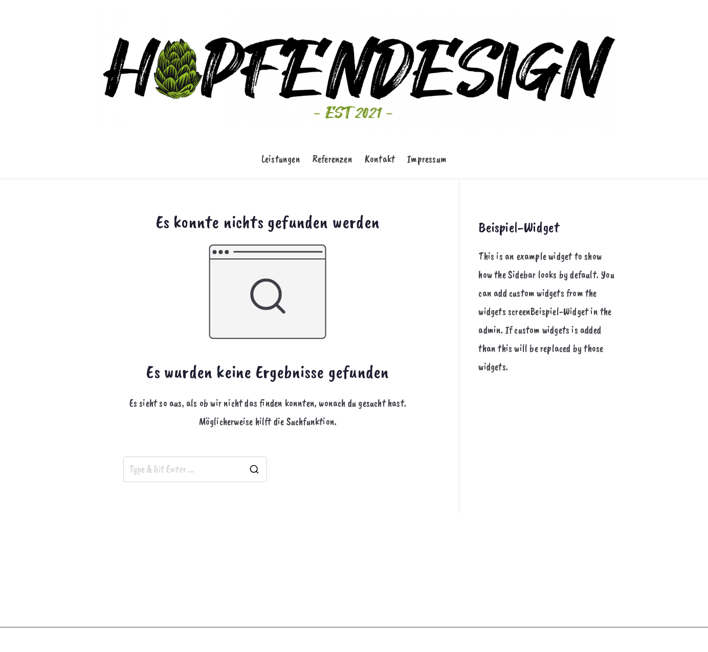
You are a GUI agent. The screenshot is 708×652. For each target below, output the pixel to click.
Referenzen (332, 159)
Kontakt (380, 159)
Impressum (427, 159)
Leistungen (280, 159)
